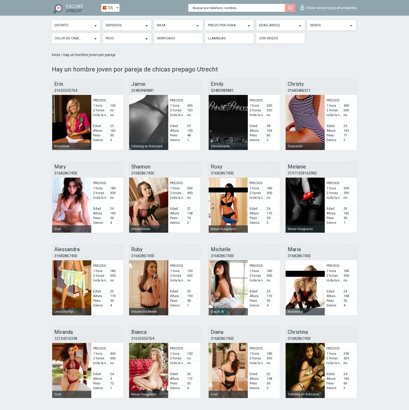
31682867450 (65, 173)
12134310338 (65, 338)
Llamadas (217, 38)
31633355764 (65, 90)
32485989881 (142, 90)
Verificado (166, 38)
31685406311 (299, 90)
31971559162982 (302, 173)
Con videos (268, 38)
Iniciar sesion (328, 7)
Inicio (56, 55)
